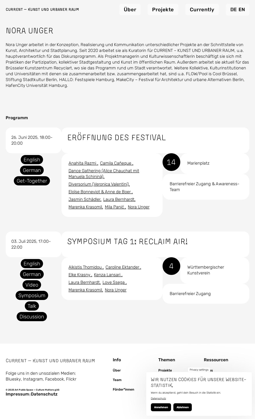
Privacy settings (199, 369)
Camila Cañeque (116, 163)
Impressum (17, 394)
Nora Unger (138, 206)
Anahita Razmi (83, 163)
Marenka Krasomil (85, 206)
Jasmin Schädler (84, 199)
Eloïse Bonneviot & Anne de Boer (100, 191)
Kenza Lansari (107, 274)
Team (117, 380)
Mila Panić (115, 206)
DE (233, 9)
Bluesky (13, 379)
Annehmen (161, 407)
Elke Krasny (80, 274)
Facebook (54, 379)
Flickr (71, 379)
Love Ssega (114, 282)
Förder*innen (123, 389)
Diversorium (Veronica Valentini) (99, 184)
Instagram (33, 379)
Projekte (165, 370)
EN (242, 9)
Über (117, 370)
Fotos (208, 370)
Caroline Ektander (123, 267)
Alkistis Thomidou (86, 267)
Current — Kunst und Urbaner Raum (42, 9)
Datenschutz (44, 394)
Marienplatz (198, 163)
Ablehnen (183, 407)
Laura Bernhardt (118, 199)
